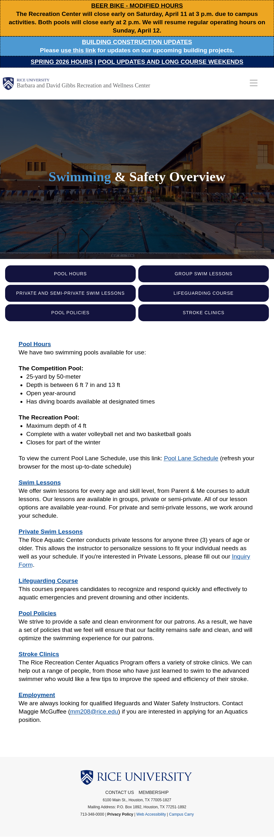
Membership (154, 792)
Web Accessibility (151, 814)
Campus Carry (181, 814)
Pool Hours (70, 273)
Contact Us (119, 792)
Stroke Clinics (204, 312)
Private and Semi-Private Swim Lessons (70, 293)
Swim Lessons (40, 482)
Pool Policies (70, 312)
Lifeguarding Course (204, 293)
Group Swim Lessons (203, 273)
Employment (37, 695)
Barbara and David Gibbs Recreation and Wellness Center (83, 85)
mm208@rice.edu (94, 711)
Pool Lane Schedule (191, 458)
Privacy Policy (120, 814)
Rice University (33, 80)
